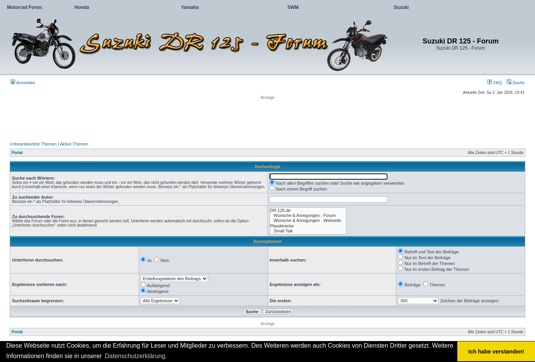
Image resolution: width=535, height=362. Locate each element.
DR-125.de (308, 210)
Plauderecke (308, 226)
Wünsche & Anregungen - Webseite (308, 220)
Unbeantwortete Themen (33, 144)
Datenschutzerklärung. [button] (136, 356)
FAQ (494, 82)
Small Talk (308, 231)
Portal (17, 153)
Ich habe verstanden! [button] (496, 351)
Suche (516, 82)
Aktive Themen (74, 144)
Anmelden (22, 82)
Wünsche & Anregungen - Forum (308, 215)
